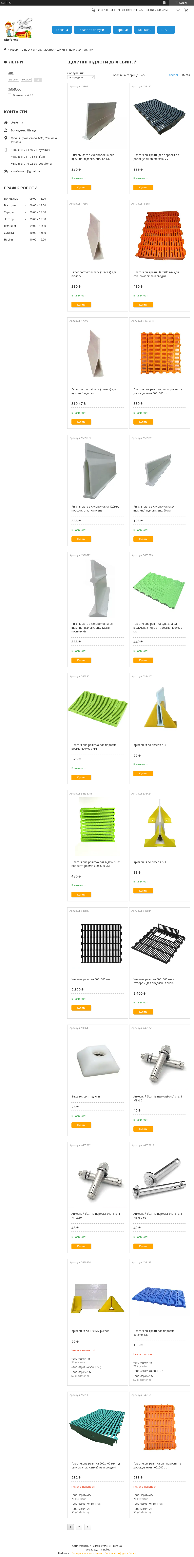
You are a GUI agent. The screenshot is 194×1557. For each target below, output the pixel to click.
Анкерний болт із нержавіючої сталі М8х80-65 (157, 1215)
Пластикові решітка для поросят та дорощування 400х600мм (157, 1465)
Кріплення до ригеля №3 (149, 745)
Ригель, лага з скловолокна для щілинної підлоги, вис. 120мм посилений (92, 627)
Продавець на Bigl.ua (97, 1549)
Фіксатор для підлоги (85, 1096)
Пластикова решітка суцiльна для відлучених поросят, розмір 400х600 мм (157, 627)
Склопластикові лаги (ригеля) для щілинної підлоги (94, 391)
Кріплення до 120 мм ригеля (90, 1331)
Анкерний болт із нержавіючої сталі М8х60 (157, 1098)
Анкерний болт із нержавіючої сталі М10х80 (95, 1215)
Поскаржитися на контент (86, 1553)
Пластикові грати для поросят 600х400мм (153, 1333)
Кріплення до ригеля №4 (149, 862)
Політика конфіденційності (120, 1553)
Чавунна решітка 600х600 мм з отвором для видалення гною (153, 981)
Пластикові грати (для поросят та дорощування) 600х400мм (156, 157)
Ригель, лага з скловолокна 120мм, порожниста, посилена (95, 508)
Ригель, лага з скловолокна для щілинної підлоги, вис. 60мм (154, 508)
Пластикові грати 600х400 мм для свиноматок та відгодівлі (156, 274)
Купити (81, 187)
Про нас (122, 30)
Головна (62, 30)
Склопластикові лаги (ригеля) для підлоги (94, 274)
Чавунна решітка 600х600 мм (90, 979)
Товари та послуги (91, 30)
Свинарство (46, 49)
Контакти (144, 30)
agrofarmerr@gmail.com (26, 171)
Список (185, 75)
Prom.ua (117, 1546)
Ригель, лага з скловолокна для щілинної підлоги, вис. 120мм (92, 157)
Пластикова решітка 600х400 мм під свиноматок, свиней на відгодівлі (95, 1465)
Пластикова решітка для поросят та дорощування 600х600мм (157, 391)
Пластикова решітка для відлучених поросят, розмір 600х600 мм (95, 864)
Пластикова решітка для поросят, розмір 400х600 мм (94, 747)
